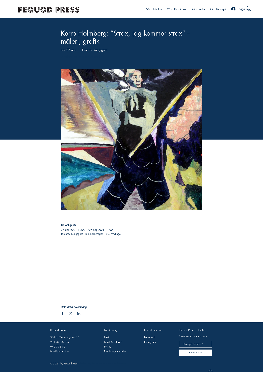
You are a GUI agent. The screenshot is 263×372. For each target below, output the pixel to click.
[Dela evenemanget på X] (70, 313)
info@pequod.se (60, 351)
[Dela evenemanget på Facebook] (62, 313)
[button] (250, 8)
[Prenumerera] (195, 352)
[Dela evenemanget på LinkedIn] (79, 313)
